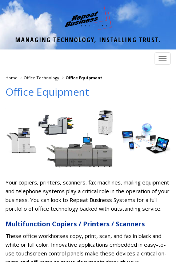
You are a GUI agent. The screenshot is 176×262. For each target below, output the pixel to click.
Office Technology (41, 77)
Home (11, 77)
